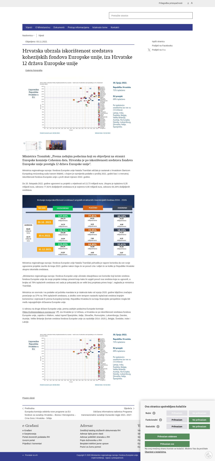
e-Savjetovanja (29, 434)
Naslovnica (27, 35)
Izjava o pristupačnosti (114, 458)
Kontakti (115, 27)
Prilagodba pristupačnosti (170, 3)
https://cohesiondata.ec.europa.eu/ (39, 312)
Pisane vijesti (28, 398)
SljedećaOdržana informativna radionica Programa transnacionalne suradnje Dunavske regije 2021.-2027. (106, 411)
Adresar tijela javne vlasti (91, 434)
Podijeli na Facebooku (160, 45)
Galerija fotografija (33, 70)
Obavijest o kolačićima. (155, 452)
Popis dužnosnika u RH (91, 440)
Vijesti (29, 27)
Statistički (150, 432)
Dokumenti (58, 27)
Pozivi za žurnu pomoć (90, 447)
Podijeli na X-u (156, 50)
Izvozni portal (28, 440)
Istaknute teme (100, 27)
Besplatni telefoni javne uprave (94, 443)
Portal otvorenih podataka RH (36, 437)
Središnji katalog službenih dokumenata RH (100, 430)
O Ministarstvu (42, 27)
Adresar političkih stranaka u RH (95, 437)
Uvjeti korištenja (97, 458)
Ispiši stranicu (156, 41)
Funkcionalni (152, 426)
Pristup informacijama (78, 27)
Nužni (148, 419)
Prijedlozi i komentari (32, 443)
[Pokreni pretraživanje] (189, 15)
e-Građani (27, 430)
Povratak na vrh (31, 455)
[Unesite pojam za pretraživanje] (147, 15)
